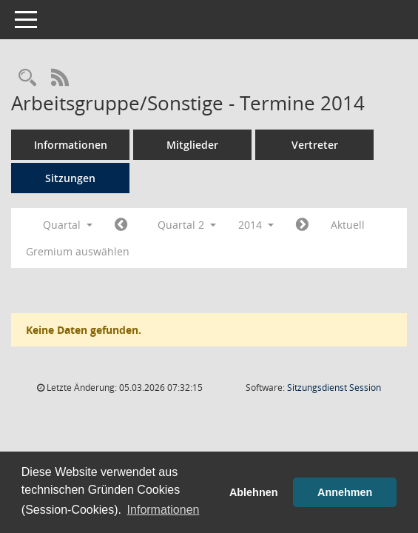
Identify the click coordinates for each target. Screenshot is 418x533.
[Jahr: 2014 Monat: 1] (121, 225)
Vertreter (314, 145)
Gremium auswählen (77, 251)
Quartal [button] (67, 225)
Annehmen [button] (344, 492)
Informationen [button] (163, 509)
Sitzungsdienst (334, 387)
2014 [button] (256, 225)
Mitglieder (192, 145)
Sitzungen (70, 178)
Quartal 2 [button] (187, 225)
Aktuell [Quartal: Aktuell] (348, 225)
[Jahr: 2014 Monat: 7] (302, 225)
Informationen (70, 145)
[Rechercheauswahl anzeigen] (27, 78)
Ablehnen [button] (253, 492)
